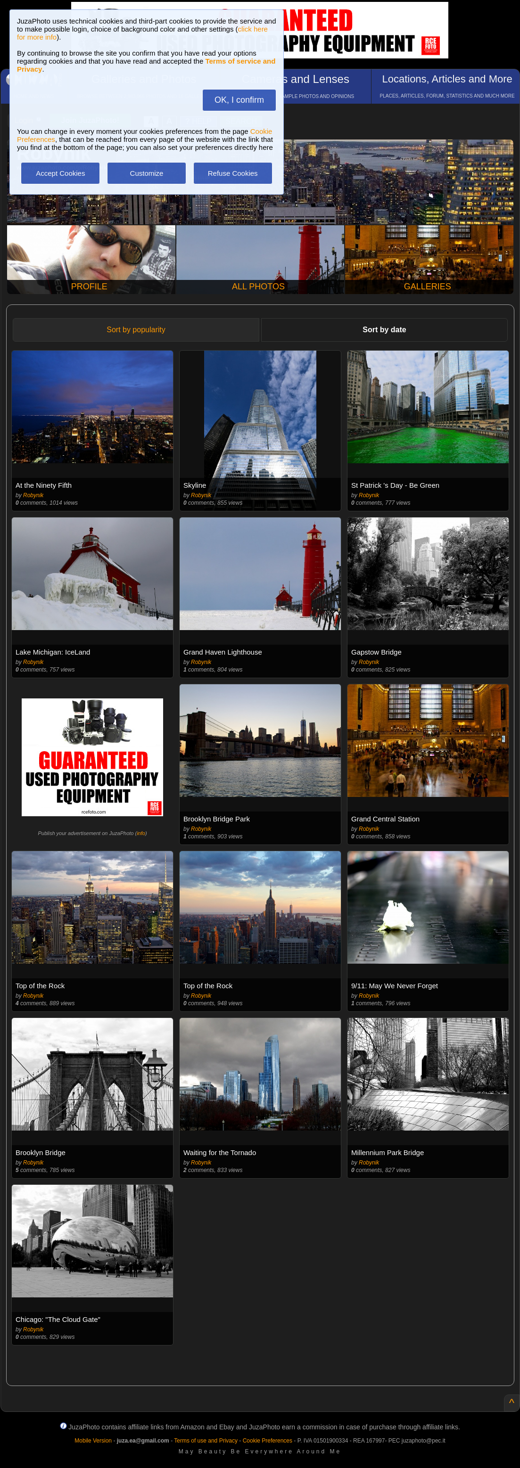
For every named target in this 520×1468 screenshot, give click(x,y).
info (141, 833)
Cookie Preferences (267, 1440)
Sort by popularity (136, 330)
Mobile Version (93, 1440)
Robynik (33, 495)
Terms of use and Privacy (206, 1440)
